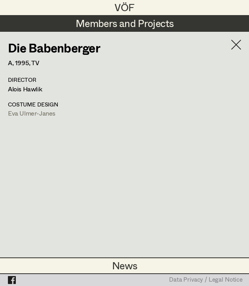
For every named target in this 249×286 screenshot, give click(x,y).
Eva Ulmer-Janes (31, 113)
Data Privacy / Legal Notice (206, 280)
